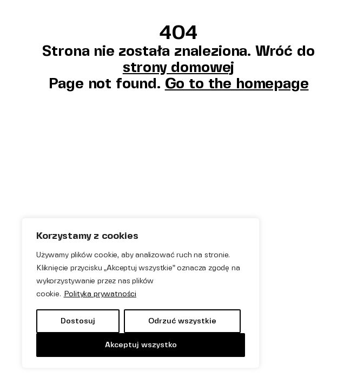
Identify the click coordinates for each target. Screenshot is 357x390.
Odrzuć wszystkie (182, 321)
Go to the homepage (237, 83)
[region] (141, 293)
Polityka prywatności (100, 293)
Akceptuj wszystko (141, 344)
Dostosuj (78, 321)
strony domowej (178, 67)
